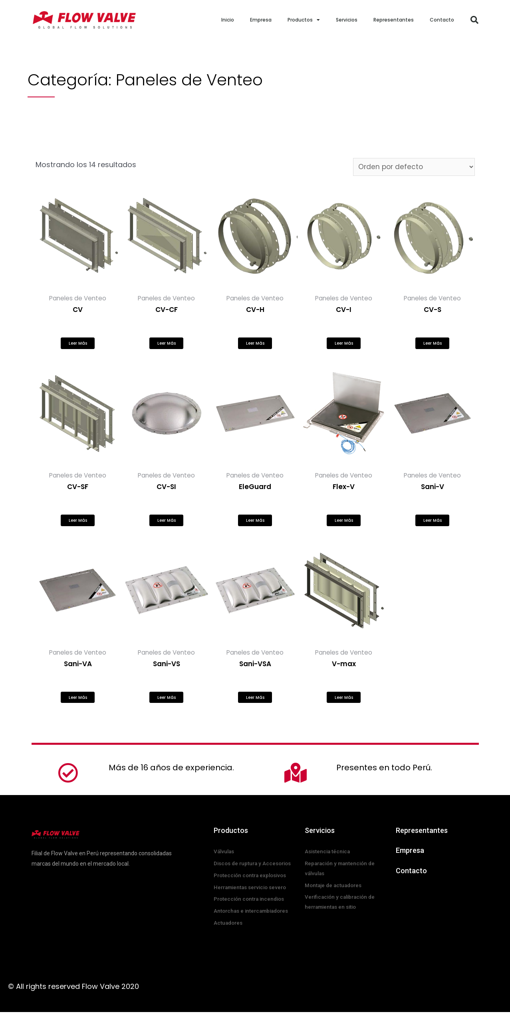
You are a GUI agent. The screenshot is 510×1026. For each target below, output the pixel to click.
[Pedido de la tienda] (411, 167)
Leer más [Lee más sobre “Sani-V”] (432, 526)
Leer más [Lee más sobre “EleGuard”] (255, 526)
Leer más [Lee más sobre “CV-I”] (344, 346)
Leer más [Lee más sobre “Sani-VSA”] (255, 707)
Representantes (393, 19)
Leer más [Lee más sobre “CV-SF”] (78, 526)
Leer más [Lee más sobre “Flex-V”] (344, 526)
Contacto (442, 19)
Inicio (227, 19)
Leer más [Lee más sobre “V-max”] (344, 707)
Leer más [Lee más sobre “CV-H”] (255, 346)
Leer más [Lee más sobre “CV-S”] (432, 346)
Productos (304, 20)
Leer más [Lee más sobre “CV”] (78, 346)
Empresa (261, 19)
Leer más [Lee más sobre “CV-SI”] (166, 526)
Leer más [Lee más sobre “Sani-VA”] (78, 707)
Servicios (346, 19)
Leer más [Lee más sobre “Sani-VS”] (166, 707)
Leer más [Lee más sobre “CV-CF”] (166, 346)
